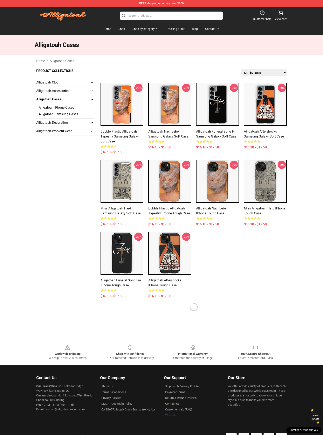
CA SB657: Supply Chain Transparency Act (128, 409)
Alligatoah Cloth (48, 82)
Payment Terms (175, 392)
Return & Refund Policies (181, 398)
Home (40, 61)
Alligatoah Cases (62, 61)
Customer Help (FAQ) (178, 409)
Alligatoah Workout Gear (54, 131)
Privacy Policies (111, 398)
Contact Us (172, 403)
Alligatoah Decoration (52, 123)
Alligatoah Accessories (52, 91)
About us (107, 386)
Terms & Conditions (113, 392)
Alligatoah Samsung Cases (58, 114)
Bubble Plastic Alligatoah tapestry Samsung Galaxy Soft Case (120, 136)
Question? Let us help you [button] (304, 430)
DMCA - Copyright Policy (116, 403)
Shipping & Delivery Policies (182, 386)
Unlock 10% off (315, 417)
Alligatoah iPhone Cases (56, 107)
